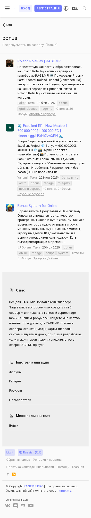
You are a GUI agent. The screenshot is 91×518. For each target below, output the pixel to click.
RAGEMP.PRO (33, 486)
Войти (13, 425)
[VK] (7, 505)
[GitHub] (23, 505)
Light (9, 452)
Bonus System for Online (37, 206)
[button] (7, 8)
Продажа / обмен (45, 258)
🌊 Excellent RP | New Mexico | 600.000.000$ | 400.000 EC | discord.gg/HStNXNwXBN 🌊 (42, 131)
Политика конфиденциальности (30, 467)
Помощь (63, 467)
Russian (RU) (30, 452)
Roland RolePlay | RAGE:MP (39, 61)
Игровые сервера (42, 114)
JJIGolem (24, 247)
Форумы (15, 372)
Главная (78, 467)
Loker (21, 103)
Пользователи (20, 400)
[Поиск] (84, 8)
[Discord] (15, 505)
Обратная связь (18, 459)
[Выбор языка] (75, 8)
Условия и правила (47, 459)
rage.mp (65, 490)
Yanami (22, 177)
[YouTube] (31, 505)
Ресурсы (15, 390)
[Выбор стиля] (66, 8)
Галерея (15, 381)
